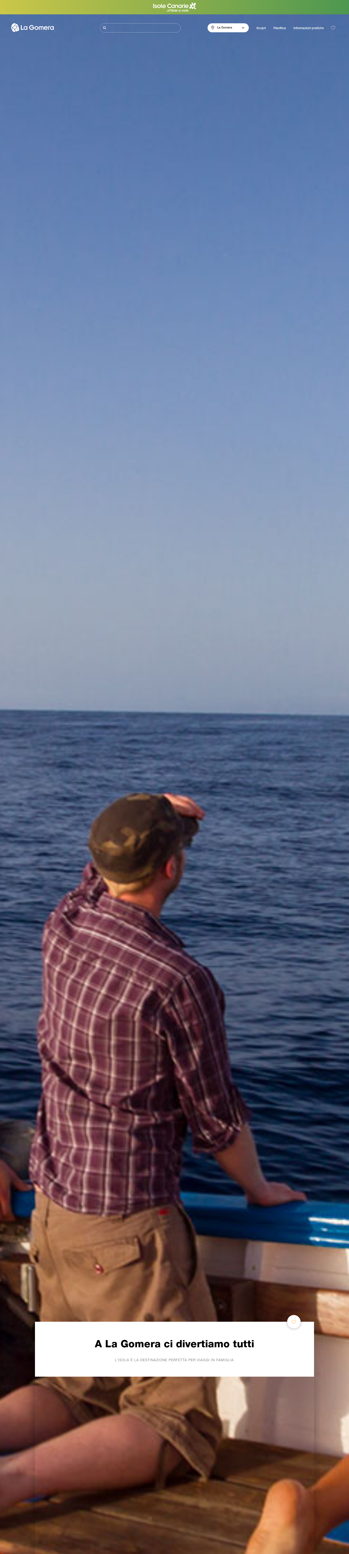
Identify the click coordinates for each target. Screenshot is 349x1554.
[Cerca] (140, 28)
